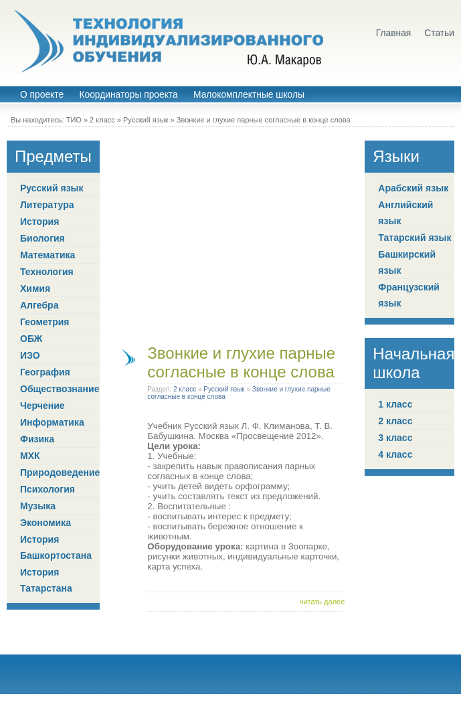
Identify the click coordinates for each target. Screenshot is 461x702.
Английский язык (405, 212)
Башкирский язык (407, 262)
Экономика (45, 522)
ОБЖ (31, 338)
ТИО (74, 120)
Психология (47, 489)
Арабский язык (413, 188)
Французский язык (409, 295)
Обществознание (59, 388)
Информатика (52, 422)
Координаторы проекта (128, 95)
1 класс (395, 404)
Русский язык (146, 120)
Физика (37, 439)
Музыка (38, 506)
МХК (30, 455)
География (45, 372)
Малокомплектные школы (248, 95)
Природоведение (60, 472)
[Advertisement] (125, 234)
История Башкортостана (56, 547)
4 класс (395, 454)
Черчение (42, 405)
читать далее (322, 602)
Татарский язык (414, 237)
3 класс (395, 437)
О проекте (42, 95)
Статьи (439, 33)
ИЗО (30, 355)
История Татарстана (46, 580)
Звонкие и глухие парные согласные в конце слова (264, 120)
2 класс (102, 120)
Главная (393, 33)
